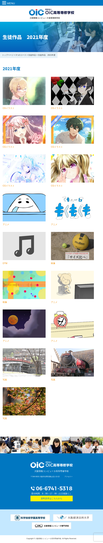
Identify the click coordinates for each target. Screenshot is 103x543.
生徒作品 (32, 55)
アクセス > (68, 477)
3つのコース (21, 55)
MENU (11, 3)
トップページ (7, 55)
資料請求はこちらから (51, 498)
